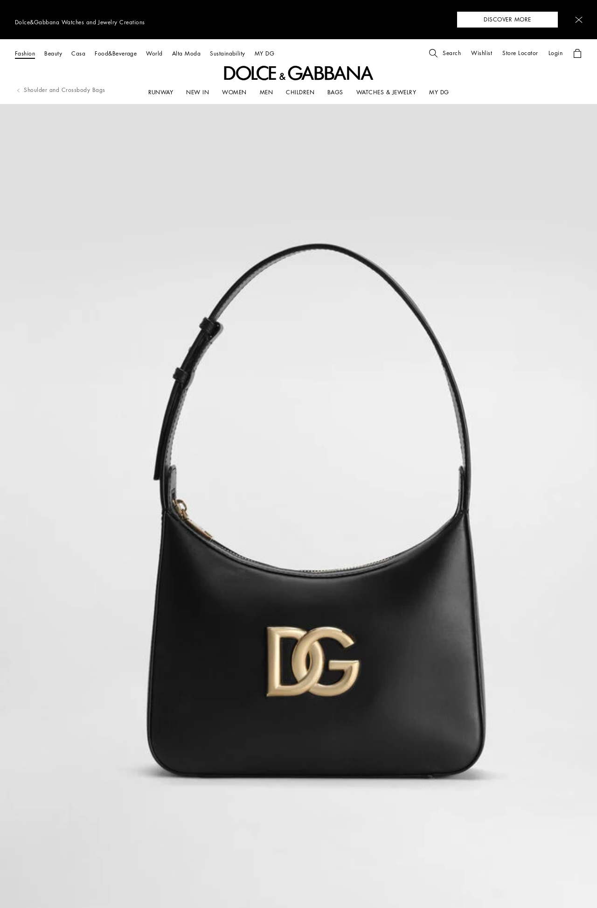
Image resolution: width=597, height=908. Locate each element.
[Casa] (78, 53)
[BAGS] (335, 92)
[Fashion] (25, 53)
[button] (578, 20)
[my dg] (439, 92)
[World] (154, 53)
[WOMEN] (234, 92)
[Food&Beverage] (116, 53)
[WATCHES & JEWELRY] (386, 92)
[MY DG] (264, 53)
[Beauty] (53, 53)
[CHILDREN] (300, 92)
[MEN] (266, 92)
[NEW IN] (197, 92)
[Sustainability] (227, 53)
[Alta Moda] (186, 53)
